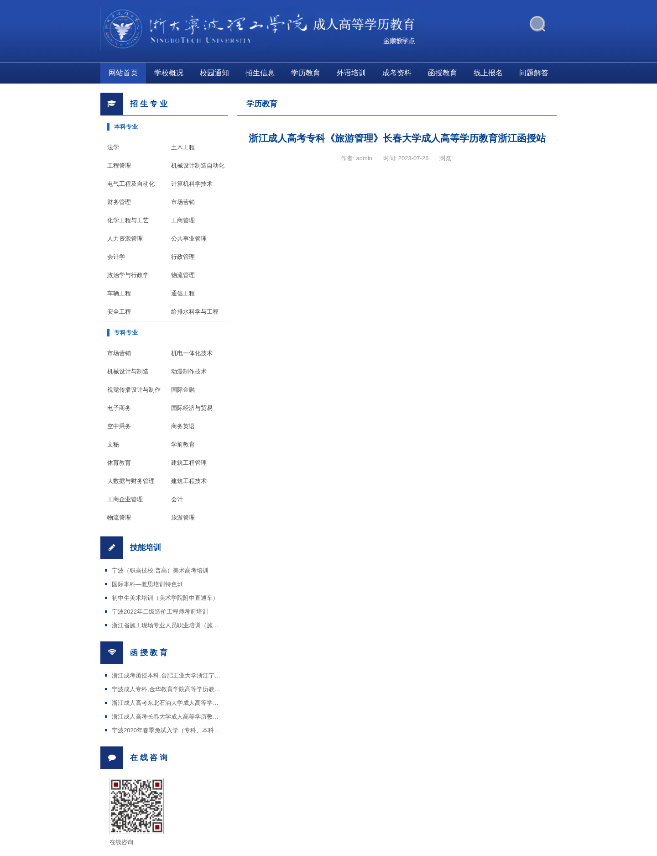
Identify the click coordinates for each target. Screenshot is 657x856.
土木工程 (183, 147)
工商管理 (183, 220)
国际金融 (183, 389)
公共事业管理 (189, 238)
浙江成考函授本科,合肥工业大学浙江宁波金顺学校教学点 (187, 675)
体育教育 (119, 462)
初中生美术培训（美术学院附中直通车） (165, 597)
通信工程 (183, 293)
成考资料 (397, 73)
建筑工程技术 (189, 481)
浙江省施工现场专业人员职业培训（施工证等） (174, 625)
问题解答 (533, 73)
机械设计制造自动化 (197, 165)
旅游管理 (183, 517)
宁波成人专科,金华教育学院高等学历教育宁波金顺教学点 (187, 689)
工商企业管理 (125, 499)
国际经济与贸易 (192, 407)
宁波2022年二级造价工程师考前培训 (160, 611)
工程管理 (119, 165)
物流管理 (183, 275)
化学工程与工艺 (128, 220)
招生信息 (260, 73)
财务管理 (119, 202)
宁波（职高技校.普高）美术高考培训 (160, 570)
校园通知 (214, 73)
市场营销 (183, 202)
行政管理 (183, 256)
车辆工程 (119, 293)
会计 (177, 499)
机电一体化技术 (192, 353)
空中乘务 (119, 426)
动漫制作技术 (189, 371)
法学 (113, 147)
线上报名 (488, 73)
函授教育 (442, 73)
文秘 (113, 444)
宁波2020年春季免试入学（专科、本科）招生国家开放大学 (189, 730)
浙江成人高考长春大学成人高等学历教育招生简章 (177, 716)
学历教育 (305, 73)
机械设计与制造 (128, 371)
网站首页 (123, 73)
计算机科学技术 (192, 183)
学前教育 (183, 444)
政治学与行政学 (128, 275)
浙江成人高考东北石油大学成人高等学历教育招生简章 (183, 702)
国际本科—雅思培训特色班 (147, 584)
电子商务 (119, 407)
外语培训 (351, 73)
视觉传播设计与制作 (134, 389)
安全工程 (119, 311)
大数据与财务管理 (131, 481)
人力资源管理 (125, 238)
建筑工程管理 (189, 462)
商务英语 (183, 426)
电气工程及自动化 (131, 183)
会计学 (116, 256)
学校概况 (168, 73)
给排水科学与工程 (195, 311)
